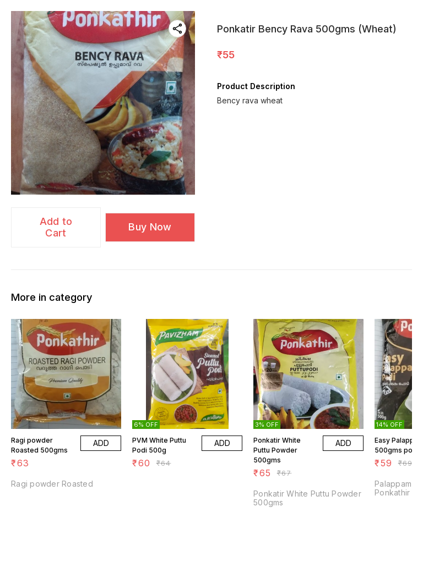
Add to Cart (56, 227)
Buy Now (149, 227)
